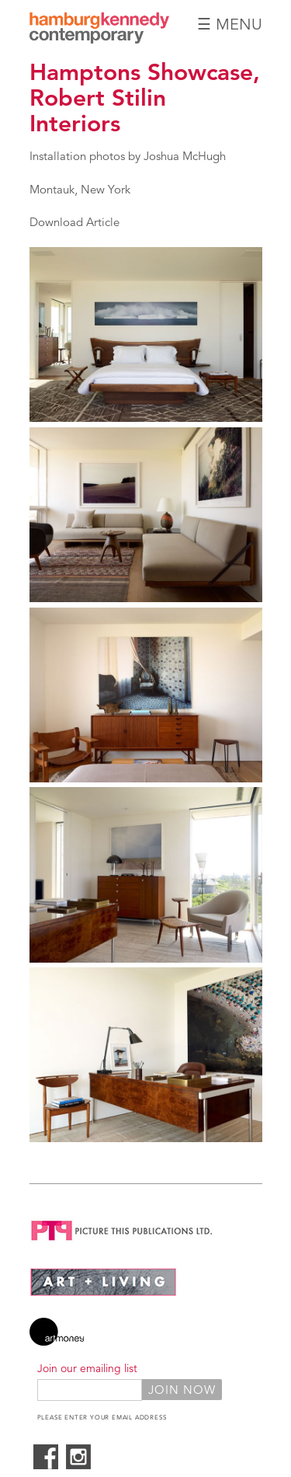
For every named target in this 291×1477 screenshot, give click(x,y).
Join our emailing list (87, 1368)
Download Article (74, 221)
